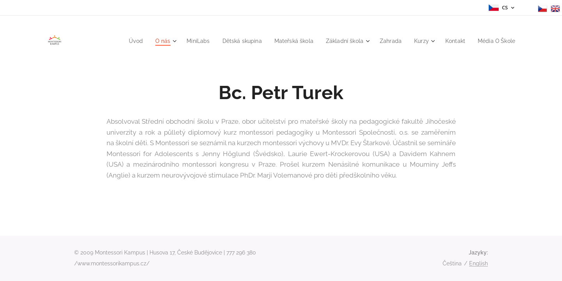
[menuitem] (119, 41)
